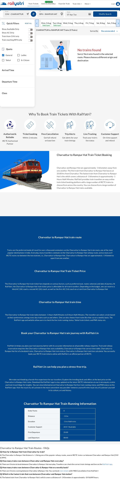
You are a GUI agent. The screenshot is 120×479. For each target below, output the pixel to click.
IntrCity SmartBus (48, 4)
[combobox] (17, 14)
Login (115, 4)
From (6, 11)
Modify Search (105, 14)
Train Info (77, 4)
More (88, 4)
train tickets (64, 471)
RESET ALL (28, 23)
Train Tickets (34, 4)
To (40, 11)
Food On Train (64, 4)
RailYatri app (107, 464)
